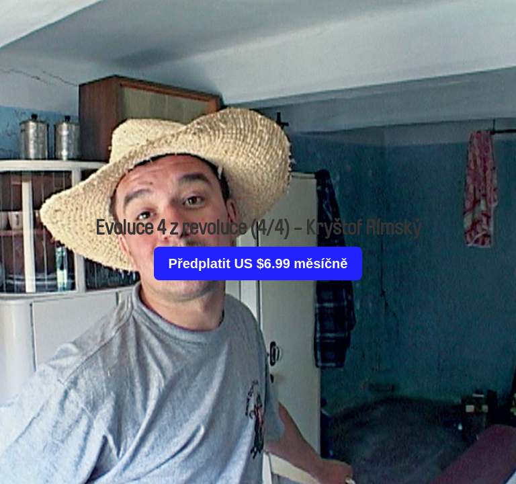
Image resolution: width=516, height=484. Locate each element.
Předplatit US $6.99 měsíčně (258, 263)
